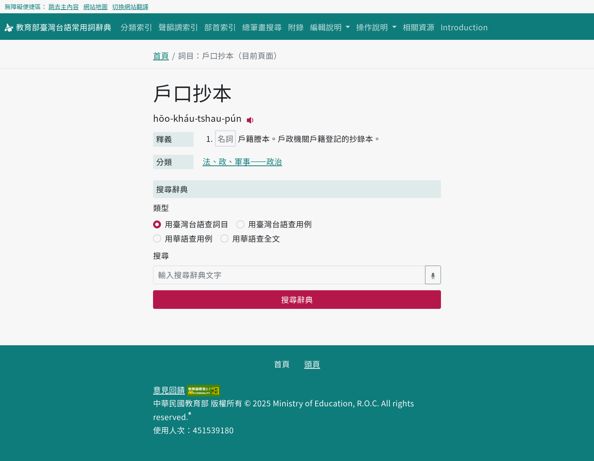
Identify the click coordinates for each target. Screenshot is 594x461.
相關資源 (419, 27)
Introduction (464, 27)
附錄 (296, 27)
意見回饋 (169, 389)
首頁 (161, 55)
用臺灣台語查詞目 (196, 224)
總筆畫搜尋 (262, 27)
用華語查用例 (189, 238)
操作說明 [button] (373, 27)
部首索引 (220, 27)
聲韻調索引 (178, 27)
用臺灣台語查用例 (280, 224)
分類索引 (136, 27)
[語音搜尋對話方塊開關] (433, 275)
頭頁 (312, 364)
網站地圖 (95, 6)
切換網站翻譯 (130, 6)
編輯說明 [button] (327, 27)
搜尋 (161, 255)
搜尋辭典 (297, 299)
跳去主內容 (63, 6)
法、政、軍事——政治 (242, 161)
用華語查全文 (256, 238)
